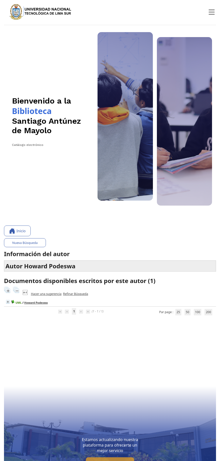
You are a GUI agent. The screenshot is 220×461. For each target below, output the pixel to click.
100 (197, 312)
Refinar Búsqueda (75, 294)
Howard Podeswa (36, 302)
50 (187, 312)
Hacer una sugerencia (46, 294)
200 (208, 312)
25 (178, 312)
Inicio (17, 231)
